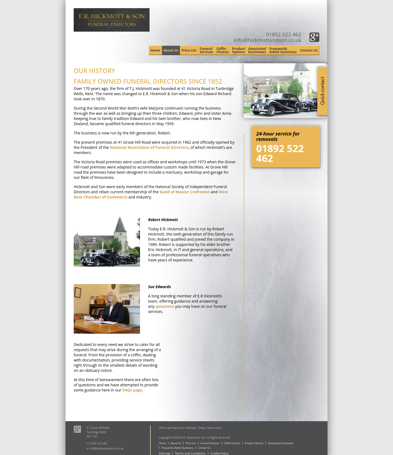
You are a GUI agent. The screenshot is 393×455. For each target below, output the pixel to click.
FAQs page (132, 390)
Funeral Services (206, 50)
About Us (170, 50)
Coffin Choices (222, 50)
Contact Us (309, 50)
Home (155, 50)
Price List (188, 50)
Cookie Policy (219, 453)
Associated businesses (257, 50)
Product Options (238, 50)
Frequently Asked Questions (283, 50)
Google (314, 37)
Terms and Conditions (190, 453)
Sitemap (164, 453)
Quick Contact (322, 90)
